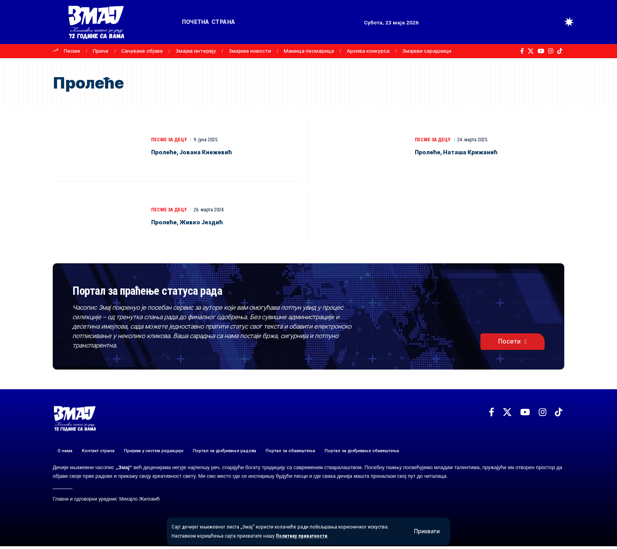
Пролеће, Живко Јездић (200, 221)
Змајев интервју (195, 51)
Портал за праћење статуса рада (181, 291)
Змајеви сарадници (426, 51)
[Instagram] (550, 51)
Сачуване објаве (142, 51)
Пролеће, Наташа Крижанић (471, 151)
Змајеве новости (250, 51)
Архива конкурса (368, 51)
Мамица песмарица (309, 51)
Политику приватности (303, 535)
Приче (101, 51)
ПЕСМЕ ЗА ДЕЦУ (170, 139)
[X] (531, 51)
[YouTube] (541, 51)
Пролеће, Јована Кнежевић (207, 151)
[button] (426, 531)
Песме (72, 51)
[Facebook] (522, 51)
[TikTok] (559, 51)
